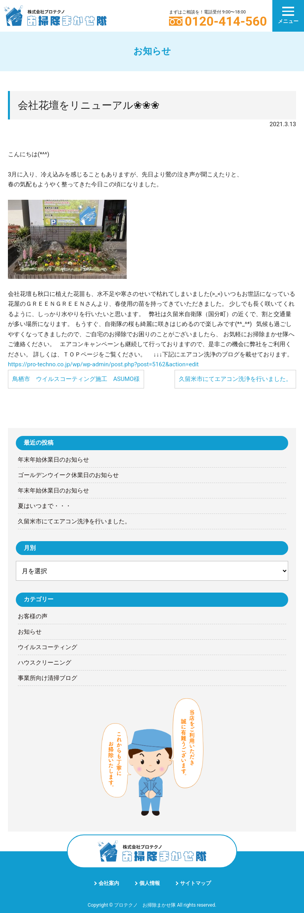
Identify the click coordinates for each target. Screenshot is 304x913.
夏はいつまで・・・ (44, 506)
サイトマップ (195, 883)
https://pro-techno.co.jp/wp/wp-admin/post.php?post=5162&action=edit (103, 364)
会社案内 (109, 883)
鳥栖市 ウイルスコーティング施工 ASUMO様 (76, 379)
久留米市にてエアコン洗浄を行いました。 (235, 379)
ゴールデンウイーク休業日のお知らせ (68, 475)
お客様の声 (33, 616)
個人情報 (149, 883)
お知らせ (30, 631)
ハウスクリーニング (44, 662)
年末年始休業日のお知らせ (53, 459)
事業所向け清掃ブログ (47, 678)
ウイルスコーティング (47, 647)
